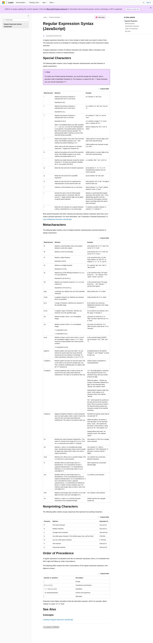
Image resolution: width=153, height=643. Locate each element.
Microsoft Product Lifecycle (57, 9)
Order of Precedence (131, 28)
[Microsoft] (3, 2)
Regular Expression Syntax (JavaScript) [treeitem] (13, 25)
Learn (45, 17)
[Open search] (144, 2)
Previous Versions (54, 17)
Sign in (148, 2)
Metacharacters (129, 23)
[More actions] (108, 17)
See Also (127, 31)
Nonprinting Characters (132, 26)
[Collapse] (28, 16)
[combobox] (15, 20)
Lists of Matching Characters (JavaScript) (57, 219)
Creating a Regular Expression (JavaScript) (58, 620)
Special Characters (131, 21)
